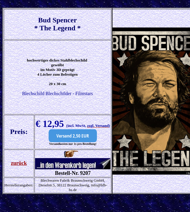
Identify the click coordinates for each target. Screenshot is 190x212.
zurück (19, 163)
